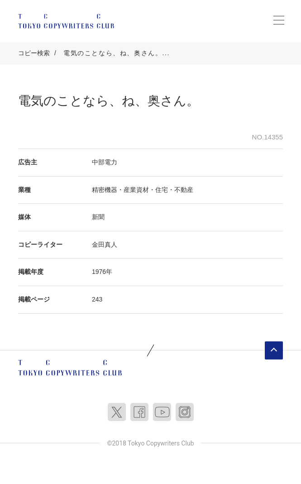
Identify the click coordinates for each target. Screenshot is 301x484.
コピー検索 (34, 53)
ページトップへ (274, 350)
